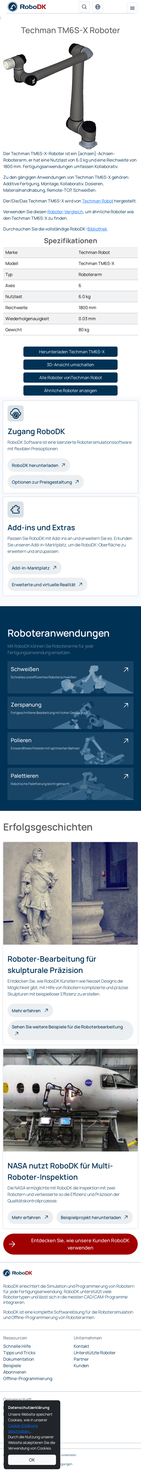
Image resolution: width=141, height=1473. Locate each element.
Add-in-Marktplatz (31, 568)
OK (32, 1460)
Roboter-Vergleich (65, 212)
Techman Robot (97, 201)
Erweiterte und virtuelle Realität (44, 585)
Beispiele (12, 1366)
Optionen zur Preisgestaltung (42, 482)
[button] (97, 6)
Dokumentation (18, 1359)
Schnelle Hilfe (17, 1346)
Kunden (81, 1366)
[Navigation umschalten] (132, 8)
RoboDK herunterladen (35, 465)
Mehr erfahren (32, 1010)
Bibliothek (97, 229)
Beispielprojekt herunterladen (91, 1217)
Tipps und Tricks (19, 1353)
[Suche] (84, 6)
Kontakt (81, 1346)
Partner (81, 1359)
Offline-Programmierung (27, 1378)
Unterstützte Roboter (95, 1353)
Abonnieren (14, 1372)
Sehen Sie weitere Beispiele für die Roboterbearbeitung (67, 1027)
